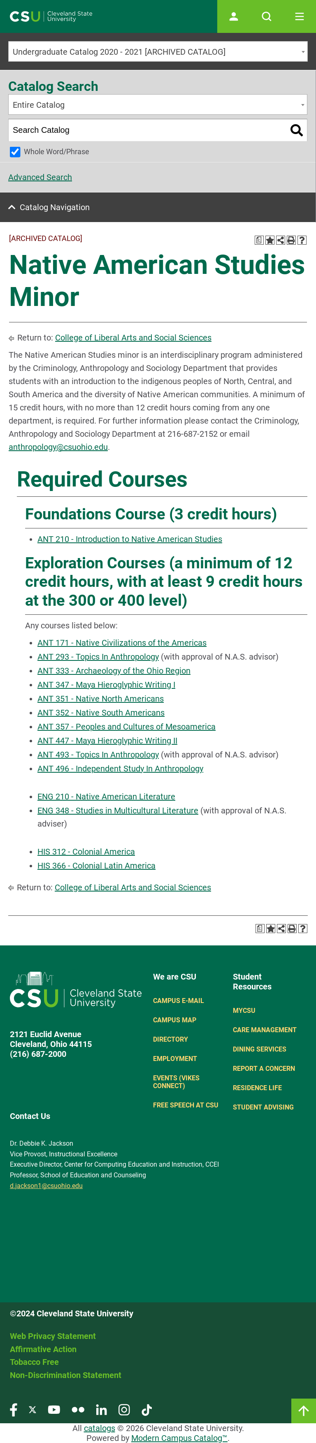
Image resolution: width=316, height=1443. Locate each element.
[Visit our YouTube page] (54, 1409)
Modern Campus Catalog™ (179, 1438)
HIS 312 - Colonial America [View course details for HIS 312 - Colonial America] (86, 852)
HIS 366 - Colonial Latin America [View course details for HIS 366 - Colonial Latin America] (96, 866)
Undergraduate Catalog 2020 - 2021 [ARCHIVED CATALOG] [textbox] (119, 52)
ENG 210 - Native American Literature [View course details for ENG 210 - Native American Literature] (106, 796)
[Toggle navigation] (299, 16)
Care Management (265, 1030)
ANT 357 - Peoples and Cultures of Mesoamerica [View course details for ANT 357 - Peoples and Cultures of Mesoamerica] (126, 727)
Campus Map (174, 1020)
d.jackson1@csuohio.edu (46, 1186)
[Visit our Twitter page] (32, 1409)
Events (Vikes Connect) (176, 1082)
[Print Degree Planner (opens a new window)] (259, 240)
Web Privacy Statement (53, 1336)
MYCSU (244, 1011)
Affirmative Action (43, 1349)
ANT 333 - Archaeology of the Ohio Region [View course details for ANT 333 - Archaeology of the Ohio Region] (114, 671)
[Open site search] (266, 16)
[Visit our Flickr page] (78, 1409)
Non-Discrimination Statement (65, 1375)
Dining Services (259, 1049)
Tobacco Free (34, 1362)
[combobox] (158, 51)
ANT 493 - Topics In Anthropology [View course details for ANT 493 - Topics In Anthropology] (98, 755)
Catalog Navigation (55, 207)
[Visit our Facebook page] (13, 1409)
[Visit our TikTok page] (147, 1409)
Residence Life (257, 1088)
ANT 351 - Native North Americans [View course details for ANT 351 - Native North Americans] (100, 699)
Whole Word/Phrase (56, 151)
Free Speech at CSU (185, 1105)
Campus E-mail (178, 1001)
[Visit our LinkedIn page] (101, 1409)
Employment (175, 1059)
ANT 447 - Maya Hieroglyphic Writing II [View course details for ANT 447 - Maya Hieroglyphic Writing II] (107, 741)
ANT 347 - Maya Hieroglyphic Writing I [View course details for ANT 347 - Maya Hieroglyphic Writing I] (106, 685)
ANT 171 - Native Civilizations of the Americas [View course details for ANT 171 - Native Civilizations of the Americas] (122, 643)
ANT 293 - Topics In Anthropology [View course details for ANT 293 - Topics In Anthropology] (98, 657)
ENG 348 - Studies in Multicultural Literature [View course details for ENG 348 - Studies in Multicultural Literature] (117, 810)
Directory (170, 1039)
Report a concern (264, 1068)
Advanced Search (40, 177)
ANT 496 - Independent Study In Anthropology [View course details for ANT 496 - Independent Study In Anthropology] (120, 769)
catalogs (99, 1428)
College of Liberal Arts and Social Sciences (133, 338)
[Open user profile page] (233, 16)
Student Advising (263, 1107)
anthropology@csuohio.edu (58, 447)
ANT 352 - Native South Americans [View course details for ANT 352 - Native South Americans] (101, 713)
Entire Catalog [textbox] (39, 105)
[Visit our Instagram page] (124, 1409)
